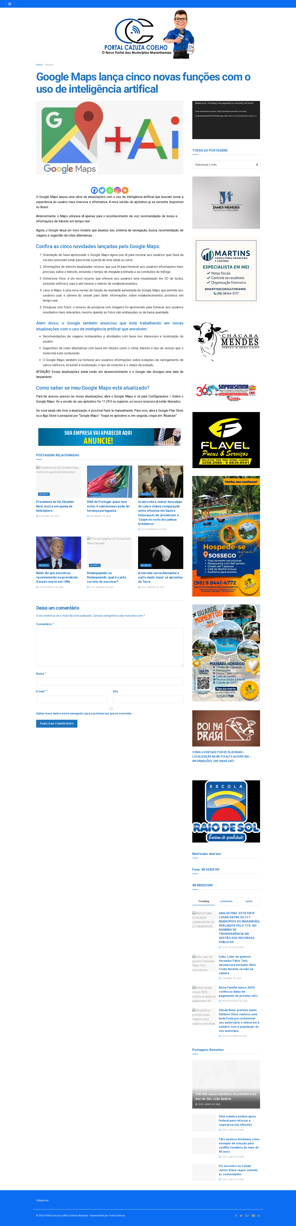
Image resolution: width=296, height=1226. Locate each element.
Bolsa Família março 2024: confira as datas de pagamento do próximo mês (238, 992)
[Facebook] (94, 190)
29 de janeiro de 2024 (151, 587)
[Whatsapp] (109, 190)
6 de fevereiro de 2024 (49, 587)
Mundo (49, 64)
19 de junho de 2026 (207, 1104)
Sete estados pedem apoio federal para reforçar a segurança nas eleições (237, 1120)
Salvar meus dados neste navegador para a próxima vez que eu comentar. (84, 713)
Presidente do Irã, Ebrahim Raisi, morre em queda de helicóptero (55, 506)
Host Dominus (117, 1215)
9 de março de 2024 (99, 516)
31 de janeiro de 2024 (100, 587)
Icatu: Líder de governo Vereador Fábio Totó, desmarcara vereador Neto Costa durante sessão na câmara (237, 965)
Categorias (42, 1200)
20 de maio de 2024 (47, 516)
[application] (226, 120)
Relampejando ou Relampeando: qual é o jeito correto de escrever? (106, 577)
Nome (41, 674)
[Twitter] (102, 190)
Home (39, 64)
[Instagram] (117, 190)
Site (115, 691)
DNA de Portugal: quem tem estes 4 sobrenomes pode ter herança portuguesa (108, 506)
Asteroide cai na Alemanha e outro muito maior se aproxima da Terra (160, 577)
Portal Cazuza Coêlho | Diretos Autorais (66, 1215)
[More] (125, 190)
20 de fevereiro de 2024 (152, 529)
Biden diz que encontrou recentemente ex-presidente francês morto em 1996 (57, 577)
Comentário (45, 624)
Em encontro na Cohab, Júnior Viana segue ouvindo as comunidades (238, 1170)
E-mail (41, 691)
